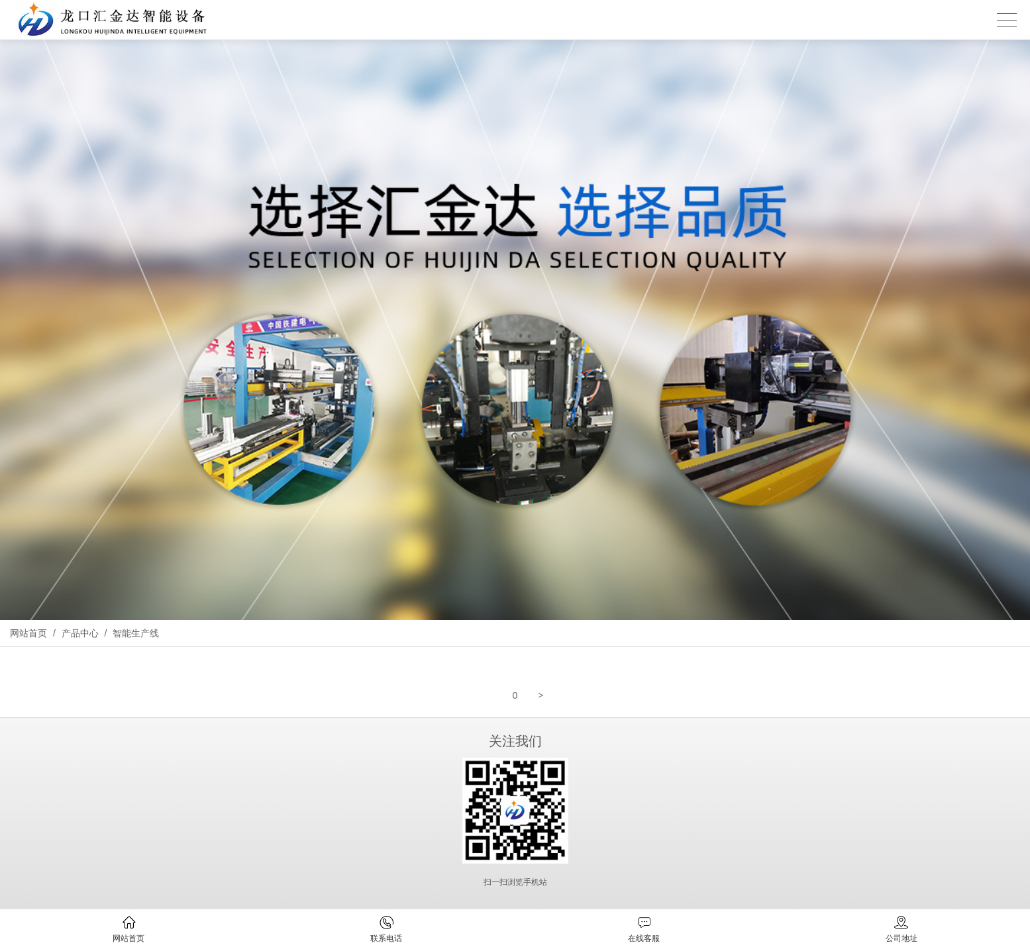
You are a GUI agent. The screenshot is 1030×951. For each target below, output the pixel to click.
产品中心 (80, 633)
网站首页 (28, 633)
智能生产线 (134, 633)
